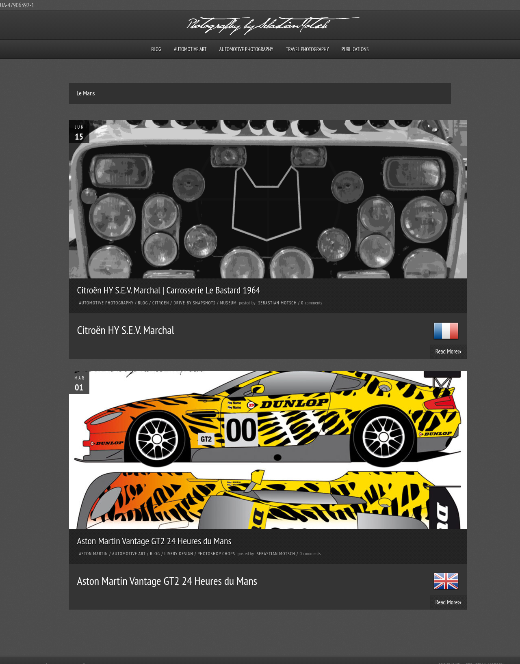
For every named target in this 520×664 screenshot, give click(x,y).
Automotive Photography (246, 49)
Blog (156, 49)
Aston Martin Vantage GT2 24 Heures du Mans (154, 541)
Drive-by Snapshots (194, 303)
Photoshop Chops (216, 553)
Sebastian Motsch (277, 303)
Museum (228, 303)
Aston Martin (93, 553)
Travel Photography (307, 49)
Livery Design (179, 553)
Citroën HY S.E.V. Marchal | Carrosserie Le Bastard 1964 (168, 290)
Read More (449, 351)
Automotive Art (190, 49)
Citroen (160, 303)
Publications (355, 49)
